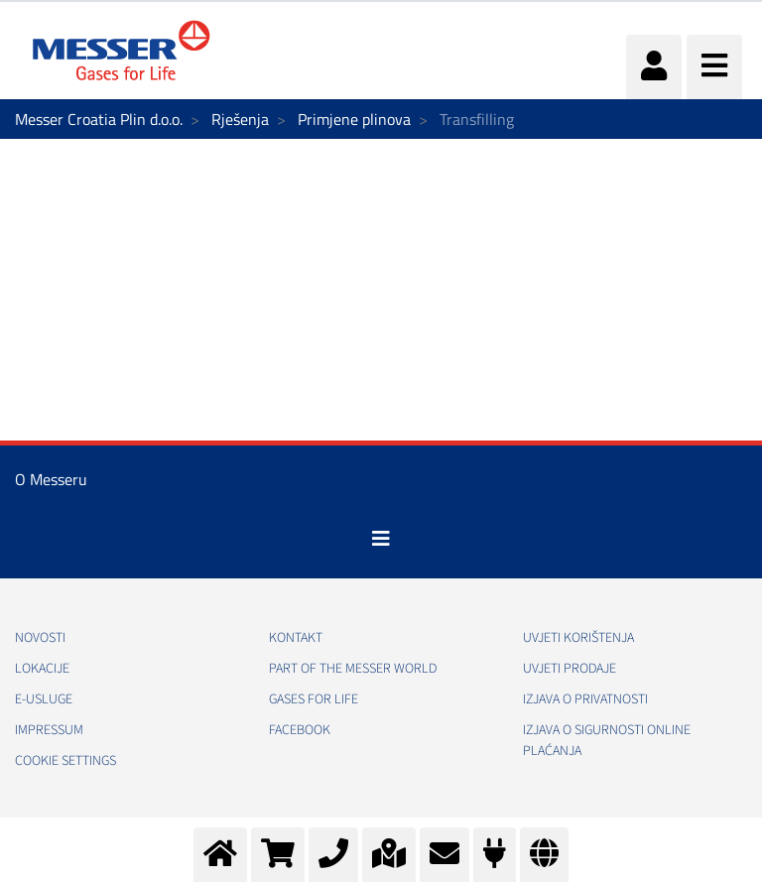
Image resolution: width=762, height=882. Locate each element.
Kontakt (295, 638)
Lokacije (42, 669)
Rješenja (240, 119)
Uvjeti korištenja (578, 638)
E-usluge (43, 699)
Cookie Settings (65, 761)
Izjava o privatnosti (585, 699)
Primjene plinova (354, 119)
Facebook (299, 730)
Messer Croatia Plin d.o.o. (99, 119)
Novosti (40, 638)
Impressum (49, 730)
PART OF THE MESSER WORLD (353, 669)
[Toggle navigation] (381, 539)
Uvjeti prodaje (569, 669)
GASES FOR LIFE (313, 699)
